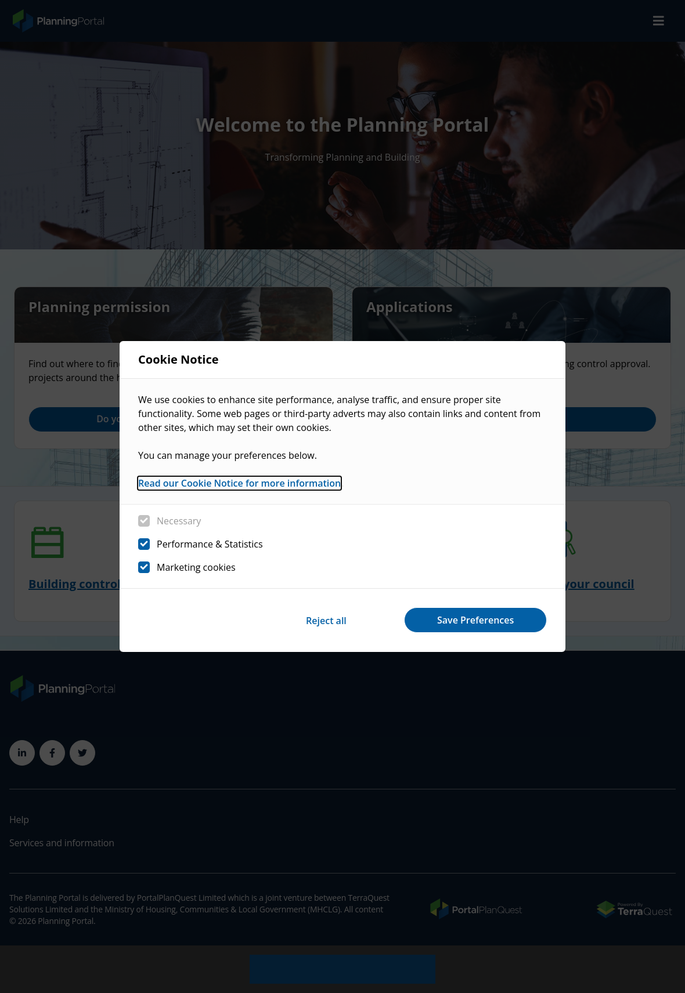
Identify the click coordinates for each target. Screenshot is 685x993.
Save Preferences (475, 620)
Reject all (324, 620)
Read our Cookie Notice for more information (239, 483)
